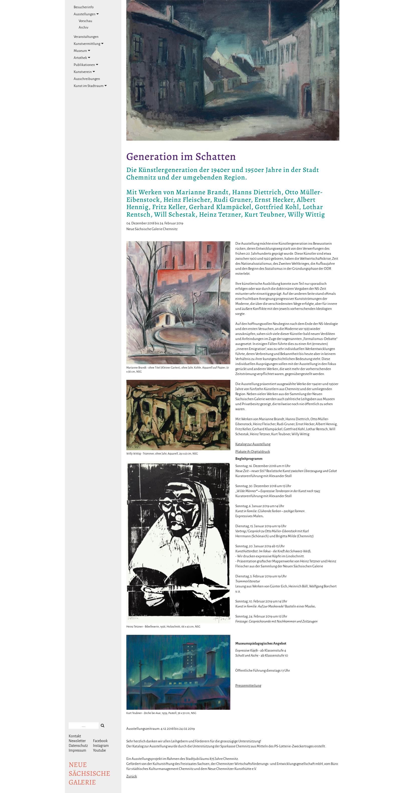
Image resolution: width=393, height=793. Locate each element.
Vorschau (85, 21)
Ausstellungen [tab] (86, 14)
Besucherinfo (83, 7)
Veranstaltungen (86, 37)
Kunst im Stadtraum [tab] (90, 86)
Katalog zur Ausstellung (252, 444)
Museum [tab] (82, 51)
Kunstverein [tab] (84, 72)
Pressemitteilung (248, 685)
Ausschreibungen (87, 79)
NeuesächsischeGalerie (89, 773)
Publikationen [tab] (86, 65)
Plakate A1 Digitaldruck (252, 452)
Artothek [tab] (82, 58)
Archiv (83, 27)
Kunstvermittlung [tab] (89, 44)
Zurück (131, 776)
